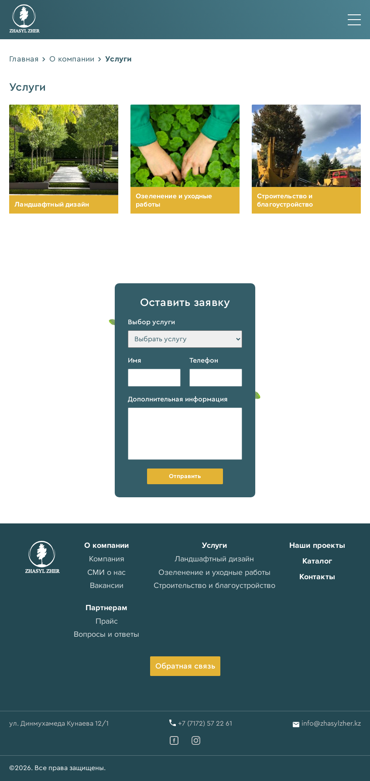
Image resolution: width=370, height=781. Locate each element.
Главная (23, 59)
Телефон (203, 360)
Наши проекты (317, 545)
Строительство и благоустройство (285, 200)
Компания (106, 559)
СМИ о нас (106, 572)
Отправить (185, 476)
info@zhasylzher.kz (331, 723)
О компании (71, 59)
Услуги (214, 545)
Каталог (317, 561)
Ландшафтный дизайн (51, 204)
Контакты (317, 576)
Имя (134, 360)
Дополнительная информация (178, 399)
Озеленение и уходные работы (174, 200)
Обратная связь (185, 666)
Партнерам (106, 607)
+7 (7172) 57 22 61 (205, 723)
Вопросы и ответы (106, 634)
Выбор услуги (151, 322)
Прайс (107, 621)
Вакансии (106, 585)
